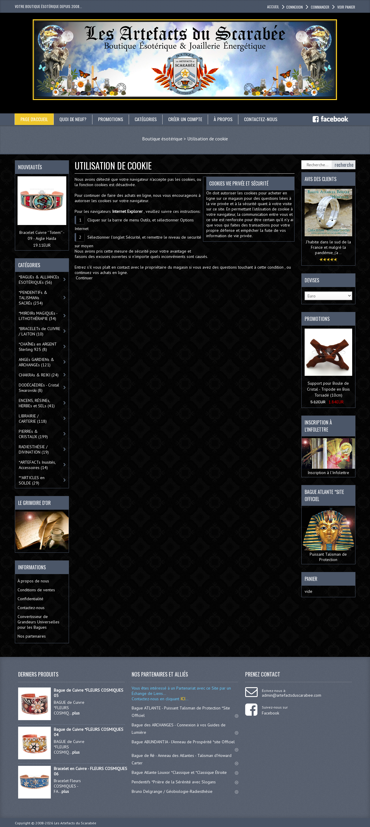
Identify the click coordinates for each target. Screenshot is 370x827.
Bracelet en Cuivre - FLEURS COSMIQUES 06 (90, 771)
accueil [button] (273, 6)
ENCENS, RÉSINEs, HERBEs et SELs (37, 403)
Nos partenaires (32, 636)
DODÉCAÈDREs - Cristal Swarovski (39, 387)
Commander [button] (319, 6)
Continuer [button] (84, 278)
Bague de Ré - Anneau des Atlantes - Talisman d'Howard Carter (185, 759)
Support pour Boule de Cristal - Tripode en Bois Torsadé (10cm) (328, 389)
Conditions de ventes (36, 589)
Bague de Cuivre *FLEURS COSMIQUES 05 (88, 692)
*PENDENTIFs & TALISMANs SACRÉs (33, 298)
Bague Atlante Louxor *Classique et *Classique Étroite (185, 772)
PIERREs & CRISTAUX (33, 434)
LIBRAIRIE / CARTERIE (33, 418)
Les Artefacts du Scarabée (75, 823)
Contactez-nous (261, 119)
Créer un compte (186, 119)
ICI (182, 698)
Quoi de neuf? (73, 119)
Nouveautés (30, 167)
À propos (223, 119)
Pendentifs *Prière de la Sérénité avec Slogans (185, 782)
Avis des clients (320, 179)
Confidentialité (30, 598)
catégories (146, 119)
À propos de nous (33, 581)
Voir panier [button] (345, 6)
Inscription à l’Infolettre (328, 456)
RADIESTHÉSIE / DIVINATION (34, 449)
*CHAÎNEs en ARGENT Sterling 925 (38, 346)
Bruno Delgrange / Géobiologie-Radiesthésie (185, 791)
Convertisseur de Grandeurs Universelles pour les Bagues (38, 622)
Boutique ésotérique (162, 139)
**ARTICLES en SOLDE (32, 480)
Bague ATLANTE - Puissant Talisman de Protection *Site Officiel (185, 711)
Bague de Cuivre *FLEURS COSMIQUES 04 (88, 732)
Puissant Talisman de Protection (328, 535)
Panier (311, 578)
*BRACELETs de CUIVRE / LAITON (39, 331)
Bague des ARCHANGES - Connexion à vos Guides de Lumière (185, 728)
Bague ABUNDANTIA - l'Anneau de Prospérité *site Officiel (185, 744)
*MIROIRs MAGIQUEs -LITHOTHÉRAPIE (38, 315)
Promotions (111, 119)
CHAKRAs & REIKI (39, 375)
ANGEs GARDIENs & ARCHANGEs (36, 362)
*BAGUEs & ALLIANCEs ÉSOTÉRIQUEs (39, 279)
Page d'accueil (34, 119)
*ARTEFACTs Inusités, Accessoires (37, 465)
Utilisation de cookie (207, 139)
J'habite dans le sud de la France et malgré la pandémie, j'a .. (328, 247)
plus (76, 713)
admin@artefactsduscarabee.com (291, 695)
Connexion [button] (294, 6)
